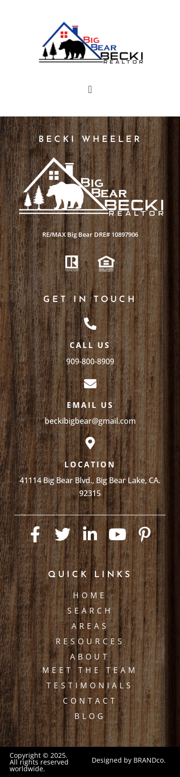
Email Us (90, 405)
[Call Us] (90, 323)
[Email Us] (90, 383)
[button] (90, 89)
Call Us (90, 345)
